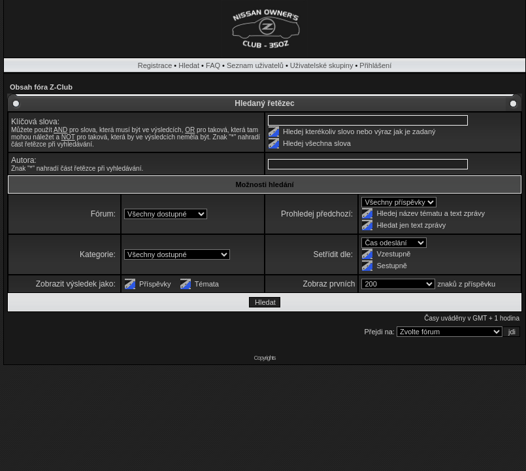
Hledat (188, 65)
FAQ (213, 65)
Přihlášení (375, 65)
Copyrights (264, 358)
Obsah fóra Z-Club (41, 87)
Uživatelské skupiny (321, 65)
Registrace (155, 65)
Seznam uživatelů (255, 65)
